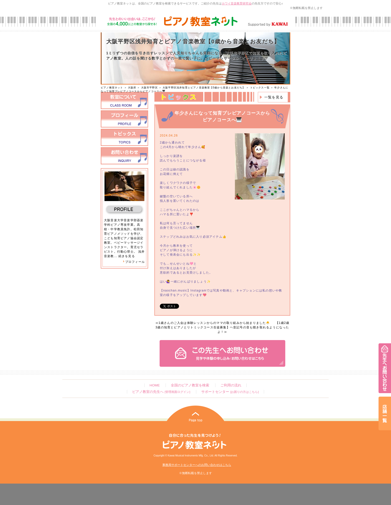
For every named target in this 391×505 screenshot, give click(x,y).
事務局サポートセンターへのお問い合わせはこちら (196, 464)
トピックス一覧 (260, 87)
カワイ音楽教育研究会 (237, 3)
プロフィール (134, 262)
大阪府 (132, 87)
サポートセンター (230, 392)
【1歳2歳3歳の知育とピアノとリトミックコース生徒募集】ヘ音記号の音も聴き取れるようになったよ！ (223, 327)
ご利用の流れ (230, 385)
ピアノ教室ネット (112, 87)
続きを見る (126, 256)
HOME (155, 385)
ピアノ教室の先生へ (161, 392)
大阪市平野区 (149, 87)
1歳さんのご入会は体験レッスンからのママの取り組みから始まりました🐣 (214, 323)
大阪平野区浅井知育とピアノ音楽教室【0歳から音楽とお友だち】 (204, 87)
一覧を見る (273, 97)
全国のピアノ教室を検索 (190, 385)
